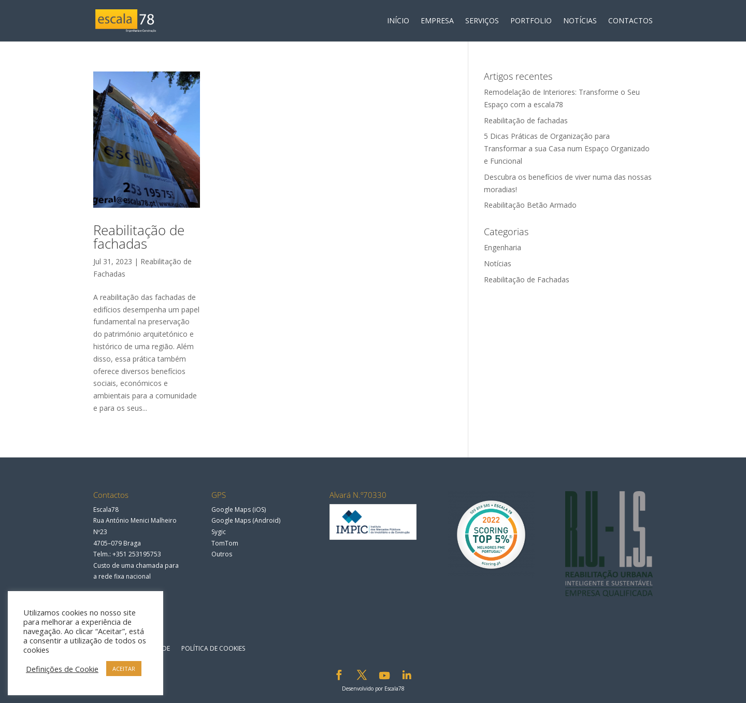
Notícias (497, 263)
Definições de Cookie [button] (62, 668)
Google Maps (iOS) (238, 509)
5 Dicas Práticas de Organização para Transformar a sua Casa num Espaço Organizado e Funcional (567, 148)
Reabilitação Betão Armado (530, 205)
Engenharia (502, 247)
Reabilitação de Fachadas (526, 279)
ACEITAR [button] (123, 668)
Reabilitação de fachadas (138, 237)
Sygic (218, 531)
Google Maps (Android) (245, 520)
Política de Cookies (213, 648)
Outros (221, 554)
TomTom (224, 543)
